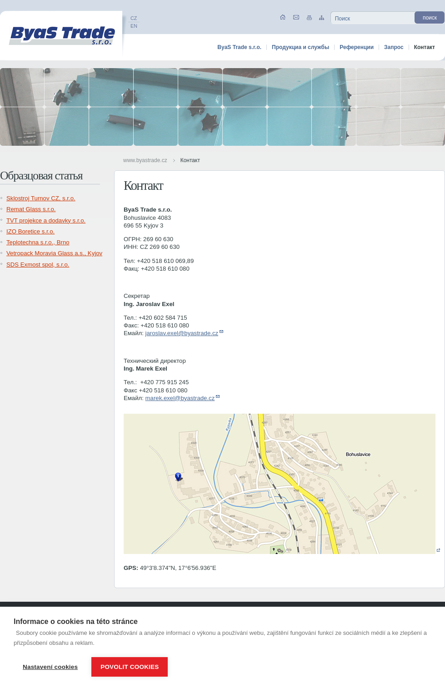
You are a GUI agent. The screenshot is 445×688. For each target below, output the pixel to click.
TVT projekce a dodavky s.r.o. (45, 220)
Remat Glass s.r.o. (30, 209)
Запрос (394, 47)
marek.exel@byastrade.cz (180, 398)
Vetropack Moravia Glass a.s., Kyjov (54, 253)
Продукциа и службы (300, 47)
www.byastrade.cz (145, 160)
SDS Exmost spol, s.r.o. (38, 264)
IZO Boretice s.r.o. (30, 231)
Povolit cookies (129, 666)
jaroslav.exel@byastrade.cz (181, 333)
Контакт (190, 160)
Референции (357, 47)
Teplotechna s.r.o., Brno (38, 242)
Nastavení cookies (50, 666)
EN (133, 26)
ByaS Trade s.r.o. (239, 47)
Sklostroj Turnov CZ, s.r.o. (40, 198)
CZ (133, 18)
